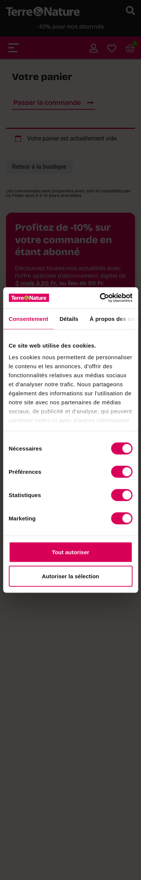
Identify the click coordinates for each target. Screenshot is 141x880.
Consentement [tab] (28, 318)
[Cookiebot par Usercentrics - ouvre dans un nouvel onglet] (100, 298)
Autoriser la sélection (70, 576)
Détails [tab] (68, 318)
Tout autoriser (70, 552)
